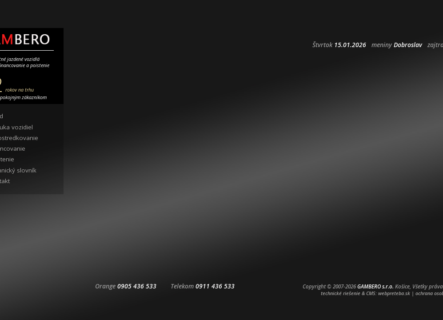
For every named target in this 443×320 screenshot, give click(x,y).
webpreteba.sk (394, 293)
